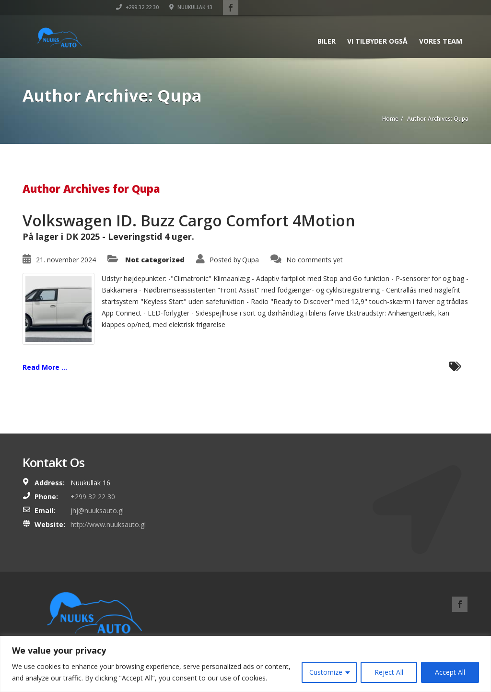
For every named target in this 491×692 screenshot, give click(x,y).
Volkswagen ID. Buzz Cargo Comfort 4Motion (189, 220)
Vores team (440, 41)
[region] (245, 664)
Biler (326, 41)
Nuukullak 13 (421, 7)
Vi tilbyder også (377, 41)
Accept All (450, 672)
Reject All (388, 672)
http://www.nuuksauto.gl (108, 524)
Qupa (250, 259)
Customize (325, 672)
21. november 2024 (66, 259)
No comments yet (314, 259)
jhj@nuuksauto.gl (97, 510)
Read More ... (45, 367)
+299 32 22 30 (367, 7)
